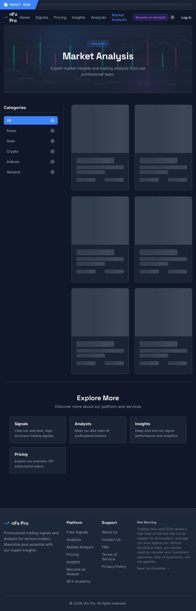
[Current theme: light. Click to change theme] (172, 17)
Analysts (74, 539)
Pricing (73, 554)
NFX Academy (79, 581)
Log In (186, 17)
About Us (109, 532)
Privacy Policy (114, 566)
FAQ (105, 547)
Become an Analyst (151, 17)
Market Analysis (80, 547)
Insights (73, 562)
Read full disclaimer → (153, 568)
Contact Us (111, 539)
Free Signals (77, 532)
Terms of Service (109, 556)
